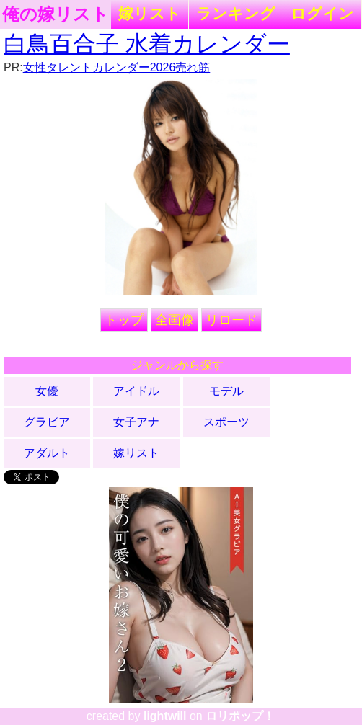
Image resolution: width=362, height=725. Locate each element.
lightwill (165, 716)
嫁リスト (149, 13)
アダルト (47, 453)
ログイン (322, 13)
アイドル (136, 391)
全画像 (174, 320)
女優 (46, 391)
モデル (226, 391)
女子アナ (136, 422)
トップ (124, 320)
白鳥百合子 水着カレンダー (147, 44)
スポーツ (226, 422)
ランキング (235, 13)
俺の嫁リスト (55, 14)
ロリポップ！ (240, 716)
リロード (231, 320)
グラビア (47, 422)
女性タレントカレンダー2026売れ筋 (117, 67)
